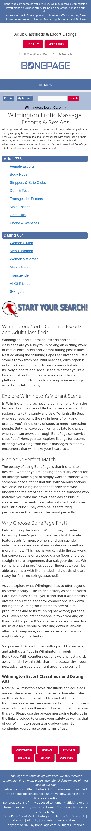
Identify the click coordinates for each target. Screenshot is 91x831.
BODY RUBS (66, 757)
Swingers (17, 292)
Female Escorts (22, 166)
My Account (24, 98)
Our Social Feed (67, 820)
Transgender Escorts (26, 199)
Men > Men (19, 267)
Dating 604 (14, 235)
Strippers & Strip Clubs (28, 183)
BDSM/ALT (47, 749)
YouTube (47, 820)
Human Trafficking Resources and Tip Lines (60, 19)
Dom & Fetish (20, 191)
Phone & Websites (24, 223)
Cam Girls (18, 215)
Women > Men (21, 243)
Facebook (78, 816)
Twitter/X (62, 816)
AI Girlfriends (20, 284)
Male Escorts (20, 207)
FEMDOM (44, 757)
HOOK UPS (33, 44)
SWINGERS (69, 749)
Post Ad (8, 98)
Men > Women (21, 251)
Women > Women (24, 259)
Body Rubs (18, 174)
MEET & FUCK (56, 44)
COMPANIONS (24, 749)
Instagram (45, 816)
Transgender (20, 275)
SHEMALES (24, 757)
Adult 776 (13, 159)
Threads (18, 820)
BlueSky (32, 820)
